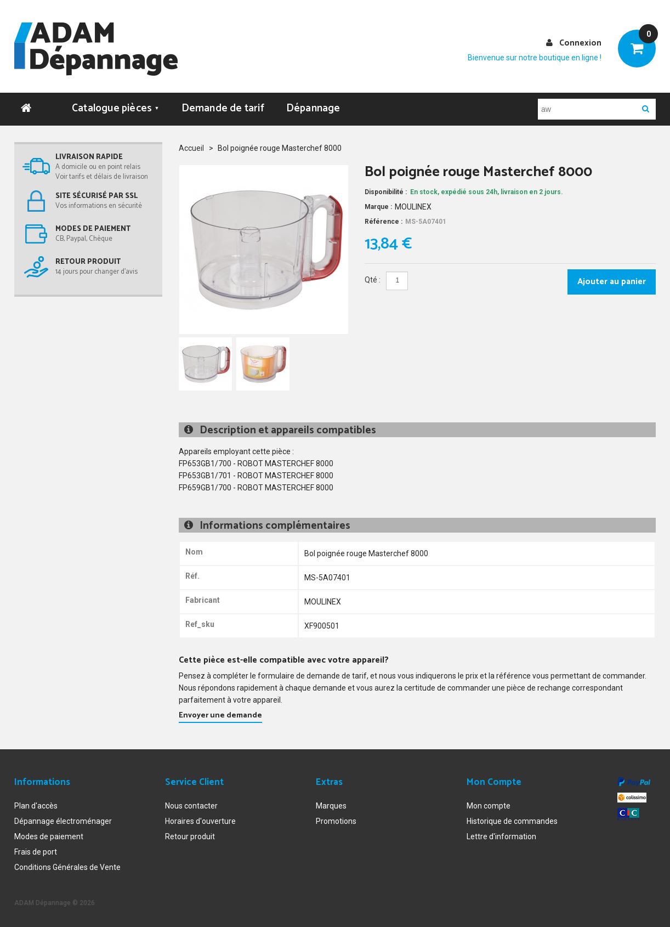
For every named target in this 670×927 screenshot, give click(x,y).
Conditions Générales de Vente (67, 867)
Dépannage (313, 107)
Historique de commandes (512, 821)
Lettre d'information (501, 836)
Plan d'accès (36, 805)
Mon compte (488, 805)
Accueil (191, 147)
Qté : (373, 279)
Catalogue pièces (116, 107)
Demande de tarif (222, 107)
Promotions (336, 821)
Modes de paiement (48, 836)
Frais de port (35, 851)
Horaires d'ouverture (200, 821)
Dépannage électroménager (63, 821)
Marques (331, 805)
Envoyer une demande (220, 715)
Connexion (580, 43)
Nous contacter (191, 805)
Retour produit (190, 836)
